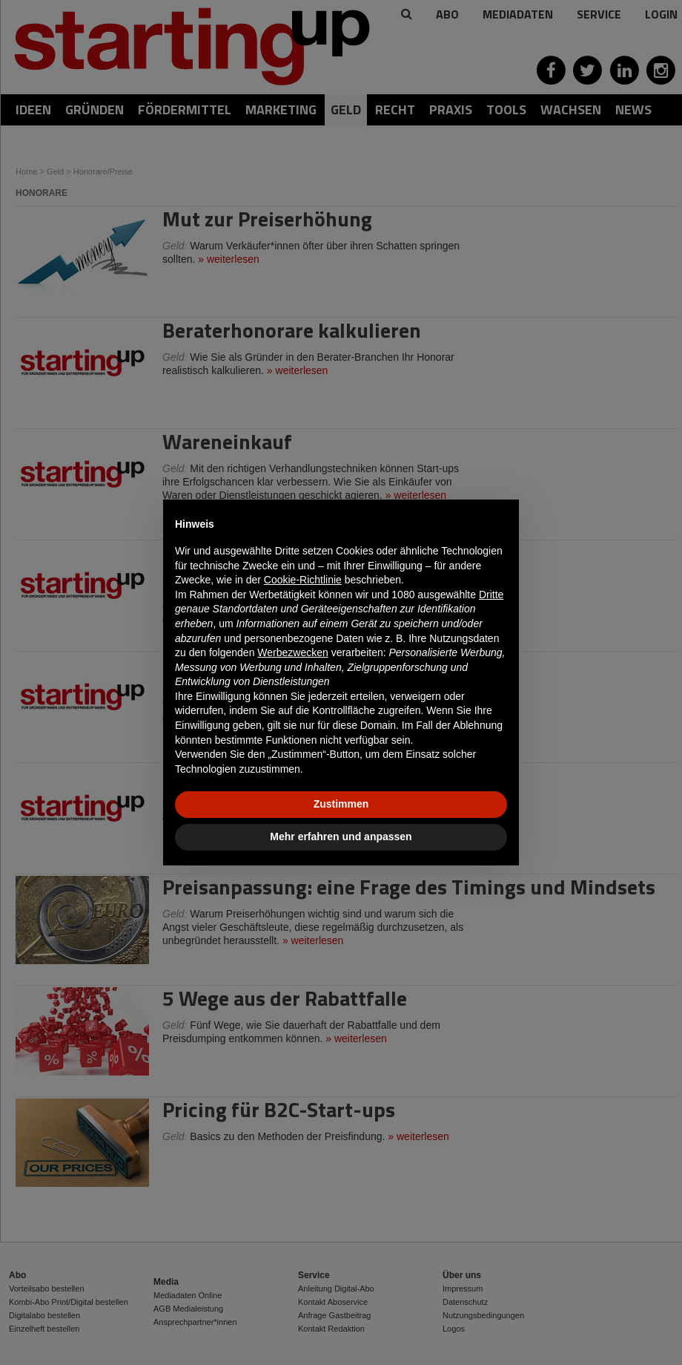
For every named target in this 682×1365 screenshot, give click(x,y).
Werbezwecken (292, 652)
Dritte (491, 594)
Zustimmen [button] (341, 804)
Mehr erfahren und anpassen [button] (340, 836)
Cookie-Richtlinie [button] (303, 580)
